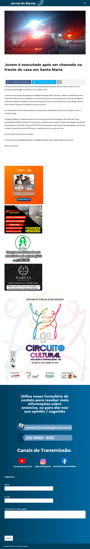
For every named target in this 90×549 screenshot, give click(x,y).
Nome (8, 485)
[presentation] (22, 532)
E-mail (8, 497)
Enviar (8, 538)
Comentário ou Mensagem (16, 509)
